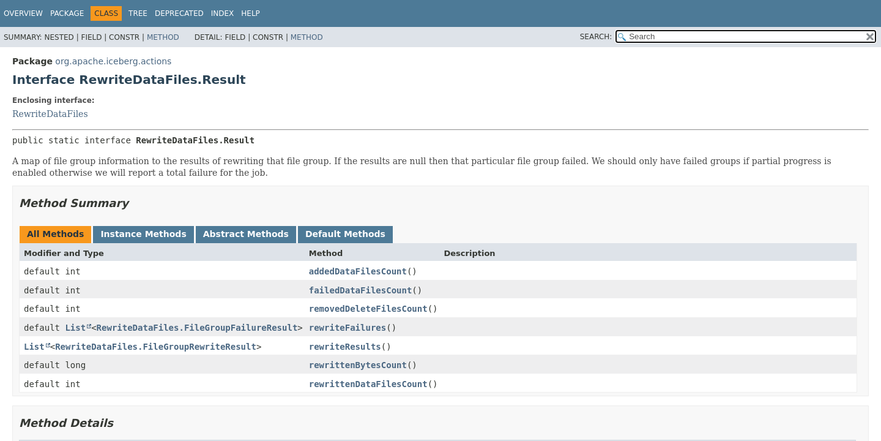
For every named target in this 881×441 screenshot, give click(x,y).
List (75, 328)
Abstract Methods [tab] (246, 234)
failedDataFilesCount (360, 290)
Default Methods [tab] (345, 234)
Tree (137, 13)
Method (163, 37)
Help (250, 13)
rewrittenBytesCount (358, 365)
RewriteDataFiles (50, 114)
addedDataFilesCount (358, 271)
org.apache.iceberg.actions (113, 61)
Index (222, 13)
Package (67, 13)
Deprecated (179, 13)
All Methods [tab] (55, 234)
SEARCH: (596, 36)
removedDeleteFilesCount (368, 309)
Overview (23, 13)
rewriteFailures (347, 328)
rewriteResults (345, 347)
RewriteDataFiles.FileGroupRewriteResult (155, 347)
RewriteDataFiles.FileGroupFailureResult (197, 328)
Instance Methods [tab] (143, 234)
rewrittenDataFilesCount (368, 384)
